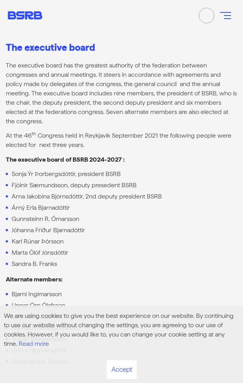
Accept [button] (121, 369)
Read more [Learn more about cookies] (34, 343)
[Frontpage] (25, 15)
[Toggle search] (206, 15)
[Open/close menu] (225, 15)
